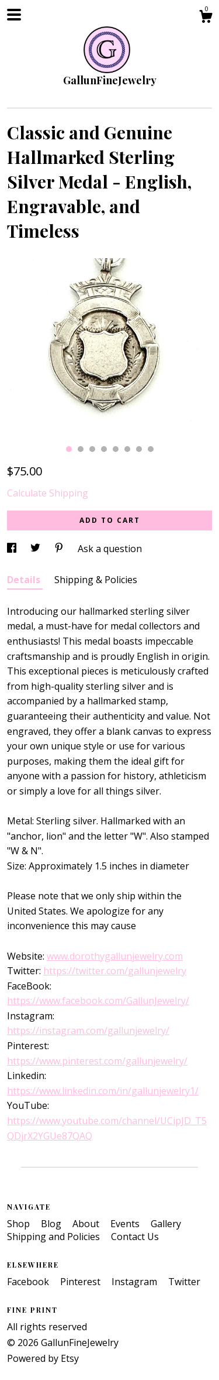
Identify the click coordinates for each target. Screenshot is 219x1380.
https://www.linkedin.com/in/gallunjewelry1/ (103, 1090)
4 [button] (104, 449)
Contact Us (135, 1236)
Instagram (135, 1281)
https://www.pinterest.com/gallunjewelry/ (97, 1060)
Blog (52, 1223)
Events (126, 1223)
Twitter (184, 1281)
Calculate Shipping (47, 493)
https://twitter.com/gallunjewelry (114, 970)
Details (25, 579)
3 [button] (92, 449)
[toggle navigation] (14, 14)
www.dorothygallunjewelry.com (115, 956)
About (87, 1223)
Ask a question (110, 548)
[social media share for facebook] (13, 548)
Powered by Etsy (43, 1358)
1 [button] (69, 449)
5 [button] (116, 449)
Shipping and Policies (54, 1236)
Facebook (29, 1281)
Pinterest (81, 1281)
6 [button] (127, 449)
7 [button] (139, 449)
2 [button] (81, 449)
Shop (19, 1223)
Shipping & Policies (95, 579)
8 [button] (151, 449)
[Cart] (205, 18)
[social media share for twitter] (36, 548)
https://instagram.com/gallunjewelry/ (88, 1030)
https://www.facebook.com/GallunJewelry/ (98, 1000)
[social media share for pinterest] (60, 548)
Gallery (166, 1223)
